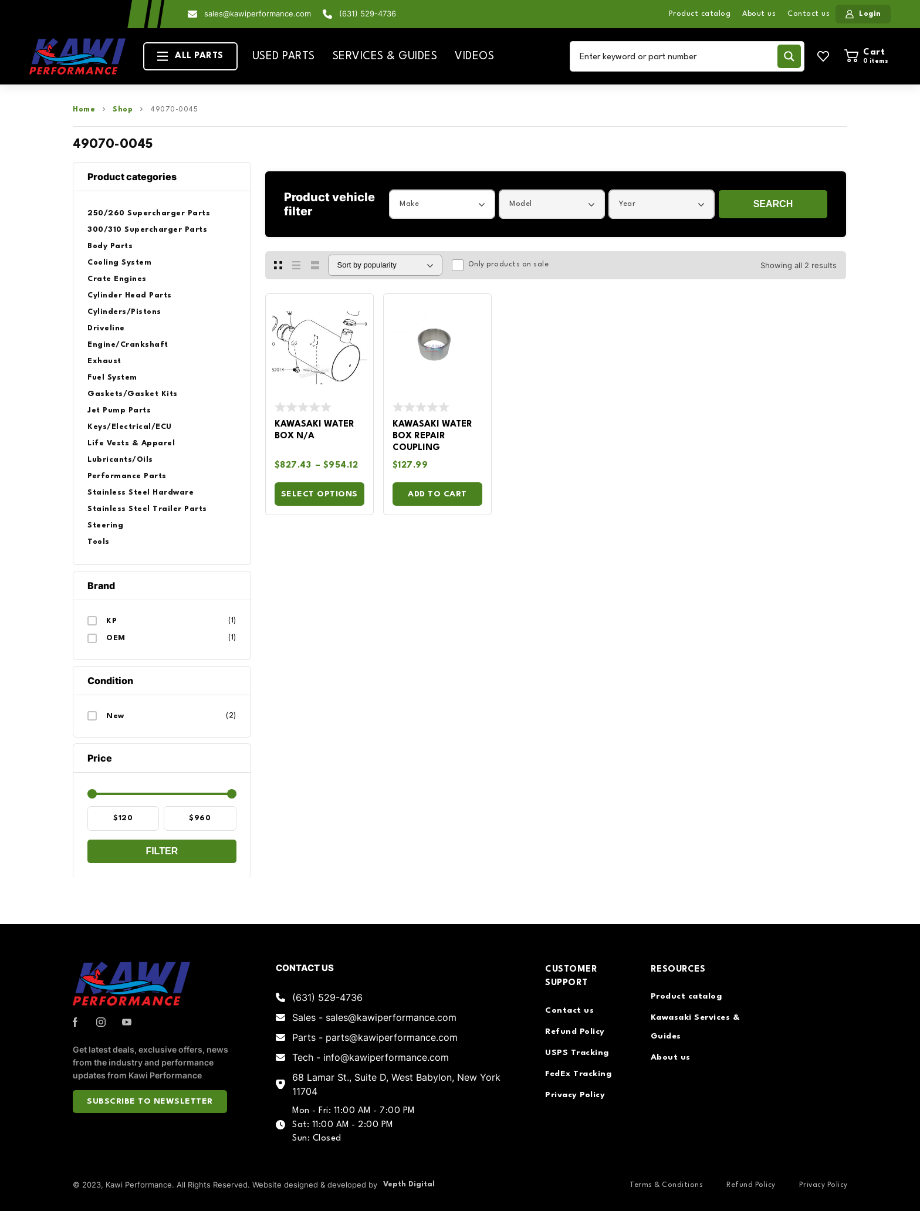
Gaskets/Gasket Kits (132, 394)
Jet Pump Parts (119, 410)
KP (111, 621)
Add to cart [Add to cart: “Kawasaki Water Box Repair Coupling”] (437, 494)
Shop (123, 109)
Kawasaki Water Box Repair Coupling (432, 436)
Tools (98, 542)
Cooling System (119, 262)
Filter (162, 851)
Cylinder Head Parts (129, 295)
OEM (116, 638)
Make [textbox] (409, 204)
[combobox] (442, 204)
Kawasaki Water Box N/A (314, 430)
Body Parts (110, 246)
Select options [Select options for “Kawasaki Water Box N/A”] (319, 494)
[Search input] (676, 56)
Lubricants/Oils (120, 460)
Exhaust (104, 361)
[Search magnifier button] (789, 56)
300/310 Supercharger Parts (147, 230)
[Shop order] (385, 265)
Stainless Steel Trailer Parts (147, 509)
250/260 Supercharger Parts (148, 213)
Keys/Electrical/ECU (129, 427)
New (115, 716)
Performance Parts (127, 476)
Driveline (106, 328)
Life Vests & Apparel (131, 443)
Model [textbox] (520, 204)
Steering (105, 525)
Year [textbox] (627, 204)
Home (84, 109)
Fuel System (112, 377)
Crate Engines (117, 279)
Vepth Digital (409, 1184)
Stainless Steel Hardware (140, 492)
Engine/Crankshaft (127, 345)
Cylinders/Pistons (124, 312)
